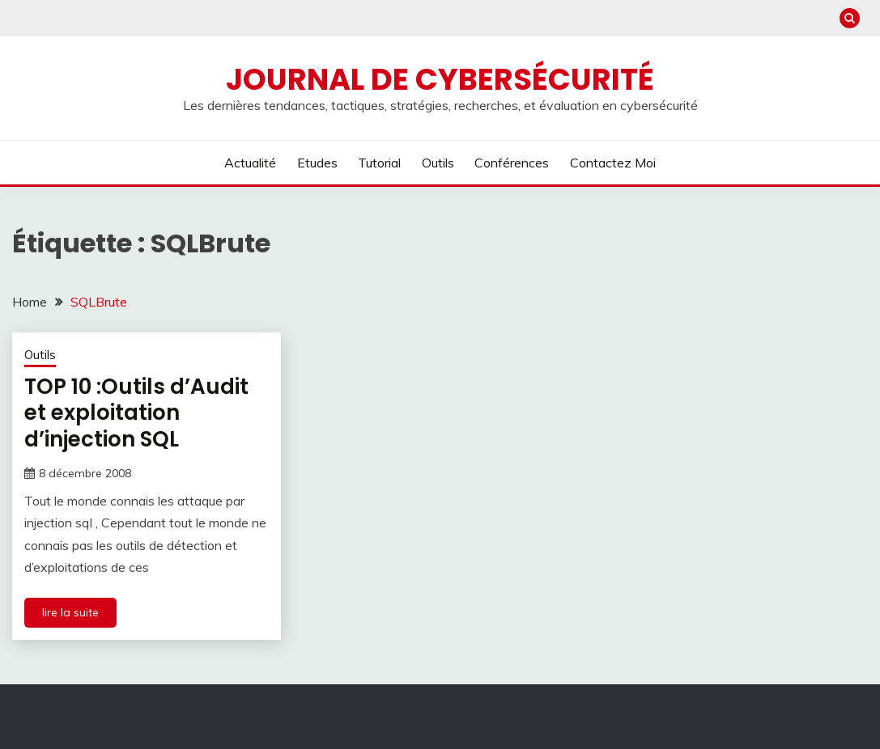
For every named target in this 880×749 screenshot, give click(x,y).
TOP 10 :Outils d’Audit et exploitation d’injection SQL (136, 413)
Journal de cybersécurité (440, 79)
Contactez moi (613, 162)
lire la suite (70, 612)
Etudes (317, 162)
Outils (438, 162)
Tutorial (379, 162)
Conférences (511, 162)
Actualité (250, 162)
